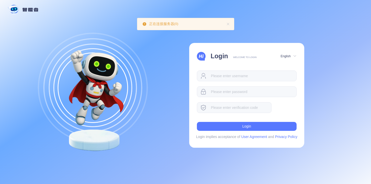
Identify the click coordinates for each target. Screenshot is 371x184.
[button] (287, 56)
